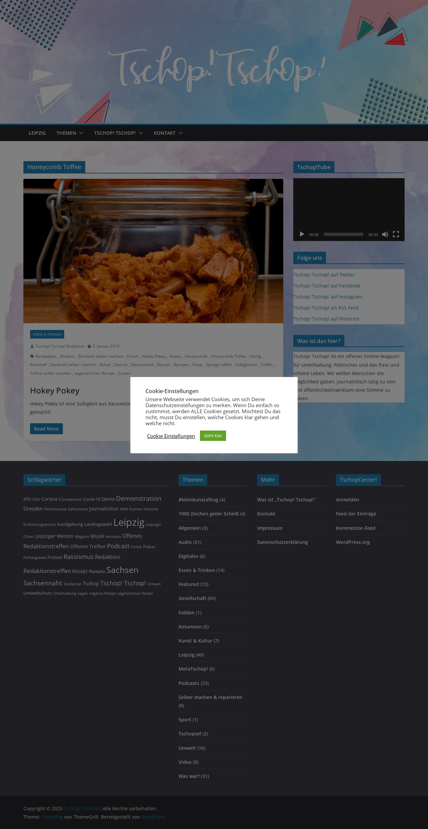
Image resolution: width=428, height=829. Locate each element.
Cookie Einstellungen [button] (171, 436)
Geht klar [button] (213, 436)
